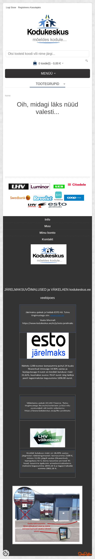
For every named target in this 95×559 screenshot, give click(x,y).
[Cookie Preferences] (5, 553)
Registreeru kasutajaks (29, 7)
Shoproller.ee (85, 554)
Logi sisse (11, 7)
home (8, 95)
